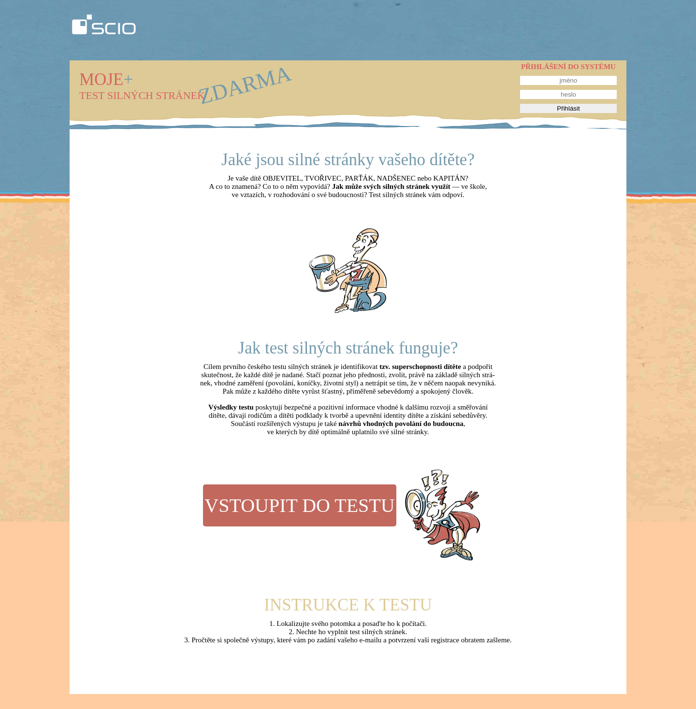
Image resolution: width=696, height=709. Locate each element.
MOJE (106, 79)
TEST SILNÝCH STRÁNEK (142, 95)
